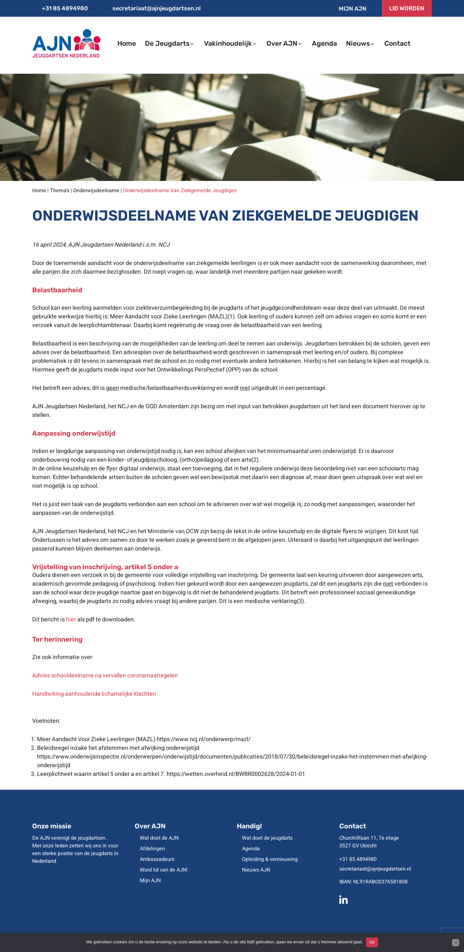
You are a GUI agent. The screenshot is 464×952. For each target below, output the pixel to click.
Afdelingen (152, 849)
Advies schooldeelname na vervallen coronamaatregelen (105, 675)
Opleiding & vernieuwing (270, 859)
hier (71, 619)
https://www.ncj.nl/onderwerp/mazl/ (203, 739)
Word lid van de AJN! (164, 870)
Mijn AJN (347, 8)
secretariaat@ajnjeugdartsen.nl (152, 8)
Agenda (251, 849)
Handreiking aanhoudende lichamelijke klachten (94, 694)
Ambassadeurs (157, 859)
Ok (372, 942)
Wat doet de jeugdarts (267, 838)
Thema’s (59, 190)
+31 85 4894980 (60, 8)
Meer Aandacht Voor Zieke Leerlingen (85, 739)
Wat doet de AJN (159, 838)
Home (39, 190)
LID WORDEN (406, 8)
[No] (455, 942)
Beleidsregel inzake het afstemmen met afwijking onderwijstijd (118, 748)
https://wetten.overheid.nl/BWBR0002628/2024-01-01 (236, 774)
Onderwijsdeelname (96, 190)
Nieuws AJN (256, 870)
